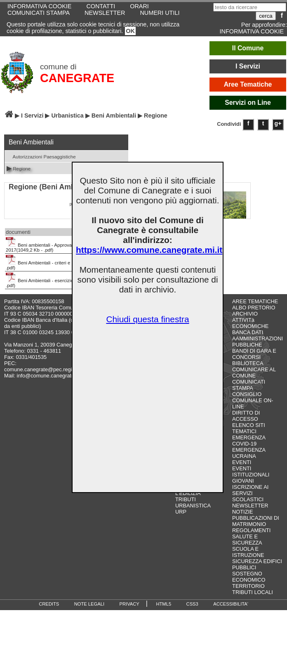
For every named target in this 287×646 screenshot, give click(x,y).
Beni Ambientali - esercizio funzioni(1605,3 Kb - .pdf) (61, 280)
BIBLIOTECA (247, 363)
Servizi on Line (248, 102)
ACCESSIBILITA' (230, 603)
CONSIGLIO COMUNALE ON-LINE (252, 400)
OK (130, 31)
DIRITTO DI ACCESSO (246, 416)
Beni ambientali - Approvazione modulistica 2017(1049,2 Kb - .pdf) (57, 244)
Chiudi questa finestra (147, 319)
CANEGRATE (77, 78)
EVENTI (241, 462)
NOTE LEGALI (89, 603)
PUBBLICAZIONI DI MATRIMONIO (255, 521)
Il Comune (248, 48)
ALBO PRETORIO (253, 307)
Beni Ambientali (114, 115)
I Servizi (247, 66)
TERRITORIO (248, 586)
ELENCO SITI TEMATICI (248, 428)
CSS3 (192, 603)
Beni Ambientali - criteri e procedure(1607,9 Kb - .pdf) (62, 262)
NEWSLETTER (105, 12)
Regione (19, 168)
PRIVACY (129, 603)
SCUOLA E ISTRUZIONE (248, 552)
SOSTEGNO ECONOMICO (248, 577)
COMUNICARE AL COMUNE (253, 372)
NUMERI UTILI (159, 12)
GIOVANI (243, 481)
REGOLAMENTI (251, 530)
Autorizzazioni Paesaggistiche (41, 156)
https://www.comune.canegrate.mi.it (149, 250)
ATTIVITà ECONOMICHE (250, 323)
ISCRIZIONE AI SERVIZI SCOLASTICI (250, 493)
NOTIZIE (242, 512)
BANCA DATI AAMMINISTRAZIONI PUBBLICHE (257, 338)
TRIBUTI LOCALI (252, 592)
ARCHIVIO (245, 314)
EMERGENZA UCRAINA (248, 453)
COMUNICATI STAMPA (38, 12)
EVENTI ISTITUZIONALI (250, 471)
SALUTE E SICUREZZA (247, 539)
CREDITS (49, 603)
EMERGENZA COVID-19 (248, 440)
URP (180, 512)
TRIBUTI (185, 499)
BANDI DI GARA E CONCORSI (254, 354)
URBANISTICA (193, 505)
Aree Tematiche (248, 84)
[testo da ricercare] (249, 7)
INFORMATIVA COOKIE (252, 31)
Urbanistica (67, 115)
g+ (278, 123)
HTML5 (163, 603)
